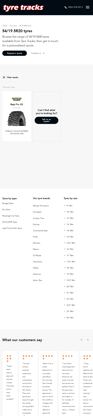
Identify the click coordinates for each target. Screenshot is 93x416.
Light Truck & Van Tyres (12, 228)
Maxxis (36, 249)
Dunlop (36, 224)
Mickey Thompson (41, 205)
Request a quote (14, 53)
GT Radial (37, 255)
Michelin (36, 243)
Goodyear (37, 212)
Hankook (37, 274)
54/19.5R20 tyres (25, 26)
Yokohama (37, 261)
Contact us (38, 53)
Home (5, 26)
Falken (36, 268)
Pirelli (35, 236)
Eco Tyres (6, 209)
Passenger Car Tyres (10, 215)
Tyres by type (9, 198)
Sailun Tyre (37, 280)
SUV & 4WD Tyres (9, 222)
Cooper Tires (38, 218)
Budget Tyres (7, 203)
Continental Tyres (40, 230)
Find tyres (13, 26)
